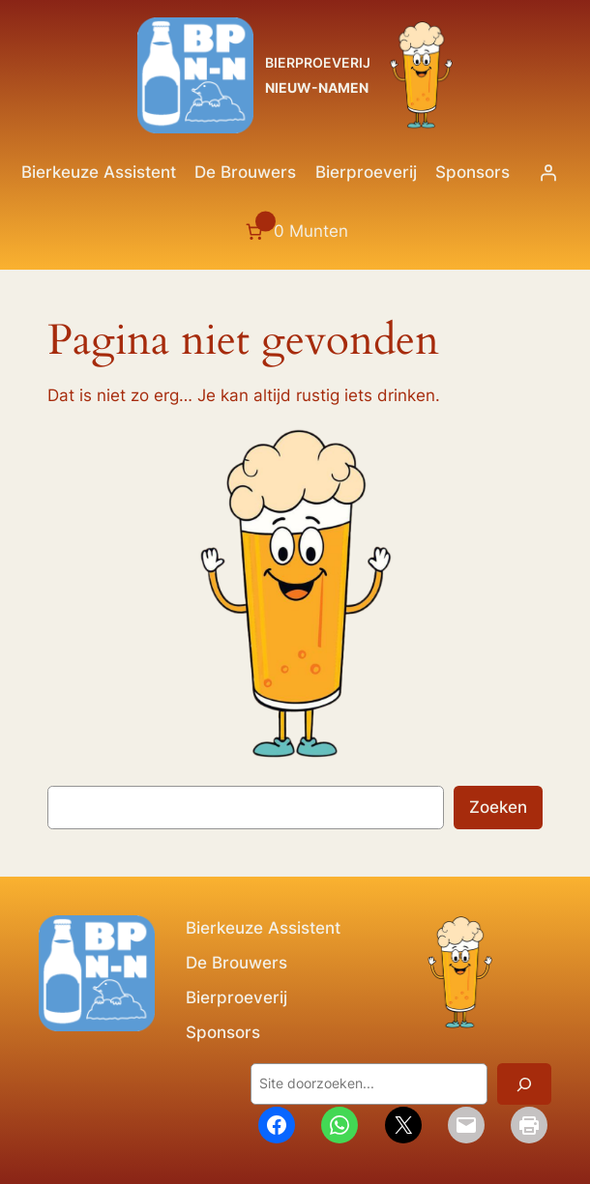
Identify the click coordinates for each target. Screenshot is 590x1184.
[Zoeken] (524, 1084)
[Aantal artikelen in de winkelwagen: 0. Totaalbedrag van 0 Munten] (294, 232)
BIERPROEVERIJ (317, 62)
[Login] (548, 172)
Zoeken (498, 807)
